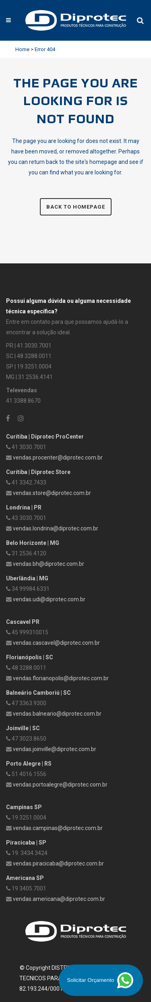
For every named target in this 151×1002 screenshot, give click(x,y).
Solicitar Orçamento (101, 980)
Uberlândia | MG (27, 578)
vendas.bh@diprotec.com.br (48, 564)
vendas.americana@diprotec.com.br (59, 899)
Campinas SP (24, 807)
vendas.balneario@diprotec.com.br (57, 713)
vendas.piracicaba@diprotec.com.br (58, 863)
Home (22, 49)
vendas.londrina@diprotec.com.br (55, 528)
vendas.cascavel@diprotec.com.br (56, 643)
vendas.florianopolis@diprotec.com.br (61, 678)
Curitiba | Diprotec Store (38, 472)
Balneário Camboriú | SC (38, 692)
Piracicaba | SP (26, 842)
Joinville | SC (23, 728)
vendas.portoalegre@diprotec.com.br (60, 784)
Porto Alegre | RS (29, 763)
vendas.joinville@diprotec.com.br (54, 749)
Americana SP (25, 878)
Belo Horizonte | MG (32, 543)
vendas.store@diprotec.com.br (52, 493)
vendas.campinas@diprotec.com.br (58, 828)
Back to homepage (75, 207)
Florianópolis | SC (29, 657)
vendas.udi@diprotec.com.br (49, 599)
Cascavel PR (22, 622)
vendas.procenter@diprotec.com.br (58, 457)
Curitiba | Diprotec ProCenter (45, 436)
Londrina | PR (23, 507)
